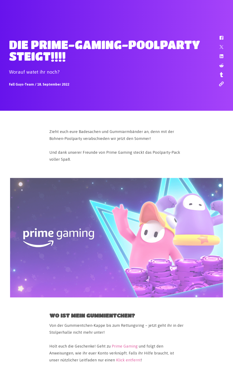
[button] (218, 39)
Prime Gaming (125, 345)
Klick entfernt (128, 359)
